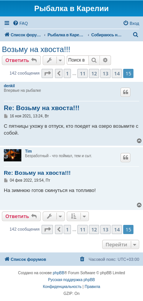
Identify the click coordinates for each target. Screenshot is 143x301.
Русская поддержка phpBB (71, 280)
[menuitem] (20, 23)
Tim (28, 151)
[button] (47, 73)
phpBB (58, 273)
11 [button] (82, 73)
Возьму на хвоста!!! (36, 49)
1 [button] (67, 73)
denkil (9, 86)
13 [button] (105, 73)
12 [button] (94, 73)
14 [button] (117, 73)
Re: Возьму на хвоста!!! (42, 108)
